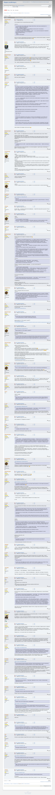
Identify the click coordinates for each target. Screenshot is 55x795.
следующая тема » (48, 14)
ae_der (6, 403)
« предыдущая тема (43, 14)
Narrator (6, 577)
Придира (6, 544)
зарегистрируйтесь (21, 5)
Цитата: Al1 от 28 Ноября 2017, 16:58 (19, 772)
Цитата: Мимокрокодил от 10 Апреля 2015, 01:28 (21, 461)
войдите (16, 5)
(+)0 (34, 54)
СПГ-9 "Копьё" (37, 378)
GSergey (6, 206)
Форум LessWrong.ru (10, 2)
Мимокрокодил (8, 19)
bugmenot (7, 416)
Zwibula (6, 742)
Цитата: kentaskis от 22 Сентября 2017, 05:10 (21, 647)
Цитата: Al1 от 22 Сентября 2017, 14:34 (20, 689)
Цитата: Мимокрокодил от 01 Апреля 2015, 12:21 (21, 328)
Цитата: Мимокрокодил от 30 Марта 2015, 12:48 (21, 406)
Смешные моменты (19, 19)
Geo (5, 734)
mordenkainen (7, 375)
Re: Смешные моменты (20, 54)
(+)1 (34, 19)
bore (5, 173)
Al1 (5, 675)
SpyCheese (7, 194)
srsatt (6, 424)
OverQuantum (7, 151)
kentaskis (6, 635)
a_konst (6, 503)
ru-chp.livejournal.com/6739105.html (20, 359)
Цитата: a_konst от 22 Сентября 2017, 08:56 (20, 661)
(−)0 (34, 20)
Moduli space (7, 74)
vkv (5, 303)
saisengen (7, 567)
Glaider (6, 42)
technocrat (7, 82)
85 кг (15, 370)
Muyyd (6, 65)
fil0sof (6, 611)
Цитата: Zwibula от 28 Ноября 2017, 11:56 (20, 755)
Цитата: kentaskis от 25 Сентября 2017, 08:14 (21, 699)
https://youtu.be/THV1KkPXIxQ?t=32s (20, 308)
